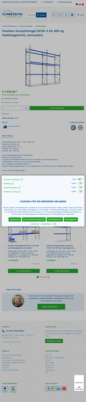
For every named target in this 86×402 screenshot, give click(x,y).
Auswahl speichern (55, 219)
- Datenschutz (45, 224)
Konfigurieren (15, 219)
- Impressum (35, 224)
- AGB (54, 224)
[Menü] (82, 376)
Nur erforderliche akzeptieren (33, 219)
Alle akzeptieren (71, 219)
